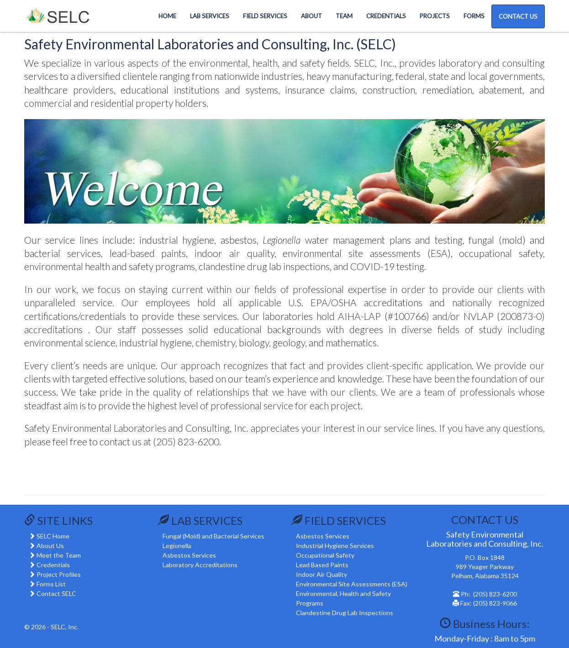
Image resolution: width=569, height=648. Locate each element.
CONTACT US (518, 16)
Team (344, 16)
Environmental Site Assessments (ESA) (351, 584)
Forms (474, 16)
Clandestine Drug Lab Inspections (344, 613)
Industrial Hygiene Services (335, 545)
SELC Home (53, 536)
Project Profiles (59, 574)
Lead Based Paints (322, 565)
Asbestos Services (189, 555)
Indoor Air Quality (321, 574)
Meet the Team (59, 555)
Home (167, 16)
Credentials (386, 16)
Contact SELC (56, 593)
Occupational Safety (325, 555)
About (311, 16)
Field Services (265, 16)
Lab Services (209, 16)
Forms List (51, 584)
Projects (435, 16)
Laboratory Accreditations (200, 565)
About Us (50, 545)
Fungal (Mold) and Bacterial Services (213, 536)
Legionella (177, 545)
